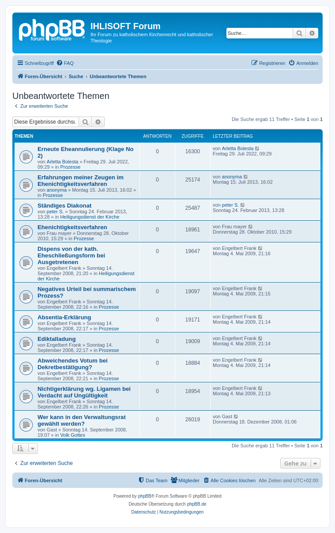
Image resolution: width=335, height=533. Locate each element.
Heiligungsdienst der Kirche (89, 216)
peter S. (55, 211)
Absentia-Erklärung (64, 317)
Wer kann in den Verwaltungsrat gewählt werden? (82, 420)
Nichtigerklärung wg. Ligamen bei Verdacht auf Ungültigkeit (84, 392)
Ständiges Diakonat (64, 205)
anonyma (57, 190)
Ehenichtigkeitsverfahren (72, 227)
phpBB (144, 496)
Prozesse (70, 167)
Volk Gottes (72, 435)
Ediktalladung (56, 339)
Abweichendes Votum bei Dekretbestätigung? (73, 363)
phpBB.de (197, 504)
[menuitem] (65, 63)
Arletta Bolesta (63, 161)
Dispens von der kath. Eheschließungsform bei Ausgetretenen (71, 255)
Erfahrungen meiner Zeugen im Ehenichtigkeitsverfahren (81, 180)
